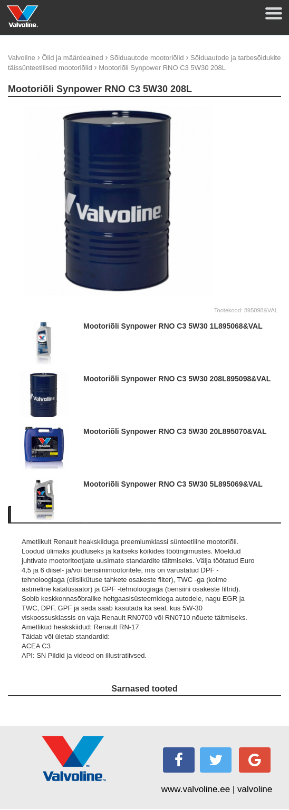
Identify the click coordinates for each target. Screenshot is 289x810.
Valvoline (21, 58)
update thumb (246, 110)
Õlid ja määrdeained (72, 58)
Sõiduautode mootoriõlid (147, 58)
